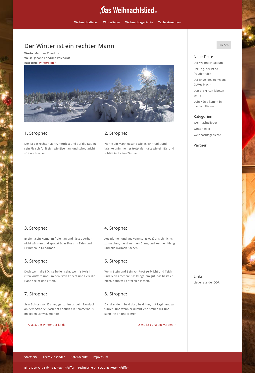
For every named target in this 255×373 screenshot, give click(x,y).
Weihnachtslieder (86, 22)
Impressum (100, 357)
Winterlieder (111, 22)
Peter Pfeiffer (119, 367)
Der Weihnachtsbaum (208, 63)
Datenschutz (79, 357)
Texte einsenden (169, 22)
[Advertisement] (100, 190)
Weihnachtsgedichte (139, 22)
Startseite (31, 357)
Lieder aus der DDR (207, 282)
